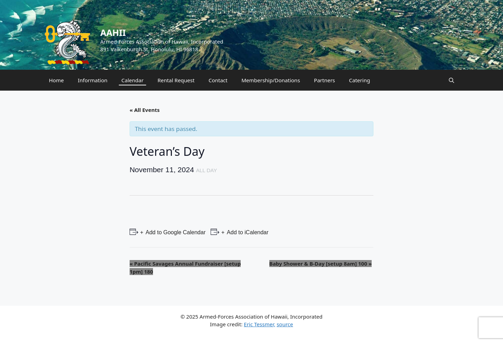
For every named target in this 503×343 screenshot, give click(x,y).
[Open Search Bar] (451, 80)
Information (93, 80)
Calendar (133, 80)
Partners (324, 80)
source (285, 324)
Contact (218, 80)
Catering (359, 80)
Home (56, 80)
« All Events (145, 109)
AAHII (113, 32)
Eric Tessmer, (259, 324)
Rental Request (176, 80)
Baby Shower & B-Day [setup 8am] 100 (320, 263)
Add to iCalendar (247, 232)
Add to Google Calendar (174, 232)
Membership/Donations (270, 80)
